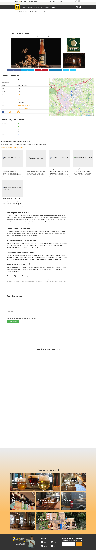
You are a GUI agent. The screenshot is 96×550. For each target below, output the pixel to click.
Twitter (44, 523)
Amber (5, 169)
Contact (49, 1)
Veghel (40, 11)
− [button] (51, 81)
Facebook (44, 518)
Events (53, 7)
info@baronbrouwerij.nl (24, 105)
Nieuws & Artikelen (32, 7)
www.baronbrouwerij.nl (24, 108)
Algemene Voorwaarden (66, 530)
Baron (44, 11)
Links (61, 533)
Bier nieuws (39, 533)
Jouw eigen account (64, 535)
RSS (53, 523)
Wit (28, 169)
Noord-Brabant (22, 97)
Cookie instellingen (18, 536)
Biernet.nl (40, 546)
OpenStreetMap (87, 115)
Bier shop (38, 535)
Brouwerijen (47, 7)
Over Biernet (60, 1)
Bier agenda (39, 536)
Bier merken (39, 530)
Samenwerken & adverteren (20, 535)
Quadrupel (76, 169)
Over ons (15, 530)
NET (19, 1)
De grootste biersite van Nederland (31, 1)
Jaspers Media (54, 546)
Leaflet (82, 115)
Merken (40, 7)
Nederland (27, 11)
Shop (58, 7)
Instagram (54, 518)
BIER (16, 1)
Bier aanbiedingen (41, 532)
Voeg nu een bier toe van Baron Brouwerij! (12, 147)
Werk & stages (16, 533)
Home (16, 11)
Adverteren (55, 1)
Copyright (62, 532)
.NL (22, 1)
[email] (68, 520)
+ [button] (51, 79)
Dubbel (52, 169)
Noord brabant (34, 11)
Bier (24, 7)
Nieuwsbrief (63, 536)
